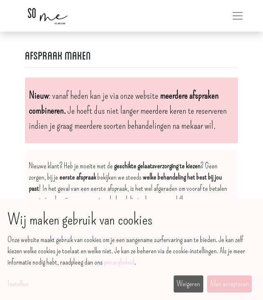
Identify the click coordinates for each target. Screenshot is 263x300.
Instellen (18, 283)
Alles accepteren (229, 283)
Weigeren (188, 283)
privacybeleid (119, 262)
